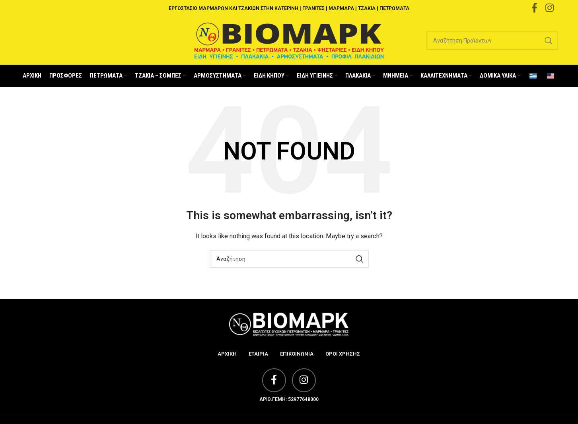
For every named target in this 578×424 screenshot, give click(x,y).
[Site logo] (289, 40)
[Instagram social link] (304, 380)
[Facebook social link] (274, 380)
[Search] (492, 40)
